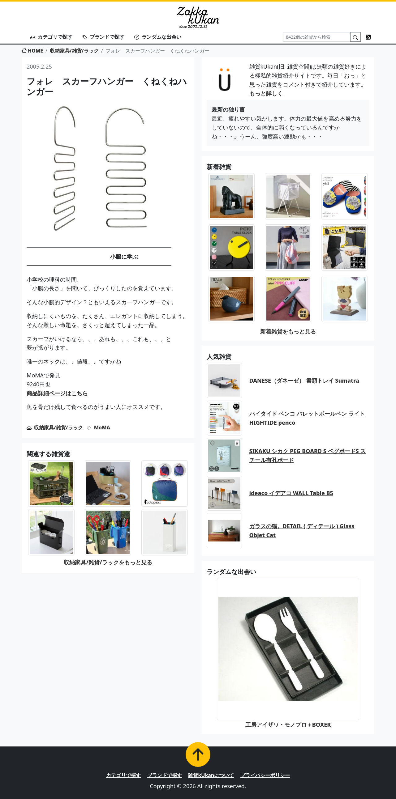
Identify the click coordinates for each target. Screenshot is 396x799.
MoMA (102, 427)
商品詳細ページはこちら (57, 393)
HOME (32, 50)
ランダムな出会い (157, 36)
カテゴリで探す (51, 36)
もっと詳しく (266, 93)
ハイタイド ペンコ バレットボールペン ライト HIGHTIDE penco (307, 418)
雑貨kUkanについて (211, 775)
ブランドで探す (103, 36)
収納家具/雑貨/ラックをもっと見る (108, 562)
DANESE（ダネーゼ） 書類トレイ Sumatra (304, 380)
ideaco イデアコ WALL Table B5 (291, 493)
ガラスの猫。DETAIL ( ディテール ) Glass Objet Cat (302, 530)
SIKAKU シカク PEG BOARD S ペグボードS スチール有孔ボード (307, 455)
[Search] (317, 37)
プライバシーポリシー (265, 775)
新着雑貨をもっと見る (288, 331)
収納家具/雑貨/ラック (74, 50)
